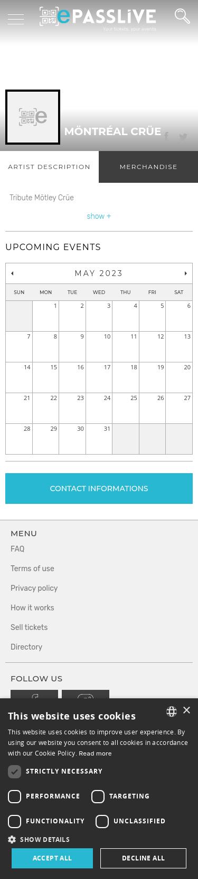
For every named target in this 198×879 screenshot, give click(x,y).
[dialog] (99, 788)
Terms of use (32, 568)
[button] (99, 839)
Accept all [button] (52, 858)
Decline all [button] (143, 858)
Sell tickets (29, 627)
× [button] (186, 711)
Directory (26, 647)
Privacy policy (34, 588)
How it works (32, 607)
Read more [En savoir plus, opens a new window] (95, 753)
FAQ (17, 549)
